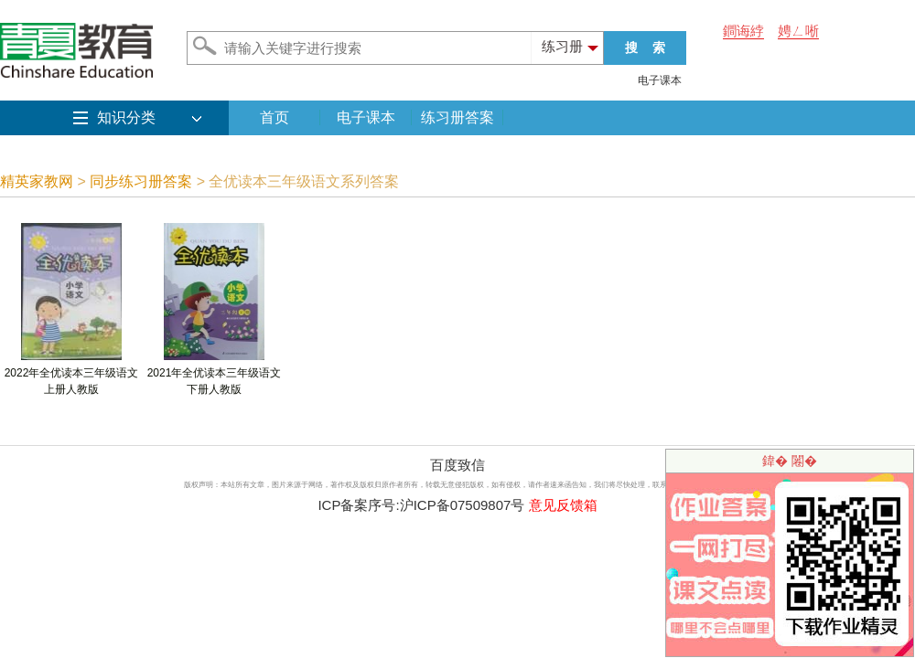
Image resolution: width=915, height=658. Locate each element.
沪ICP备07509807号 (462, 505)
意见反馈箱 (563, 505)
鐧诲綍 (743, 30)
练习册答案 (457, 117)
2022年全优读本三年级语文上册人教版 (72, 375)
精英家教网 (36, 181)
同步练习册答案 (141, 181)
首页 (274, 117)
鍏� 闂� (789, 460)
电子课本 (660, 80)
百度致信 (457, 464)
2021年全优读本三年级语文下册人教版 (214, 375)
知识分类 (126, 117)
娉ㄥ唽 (798, 30)
